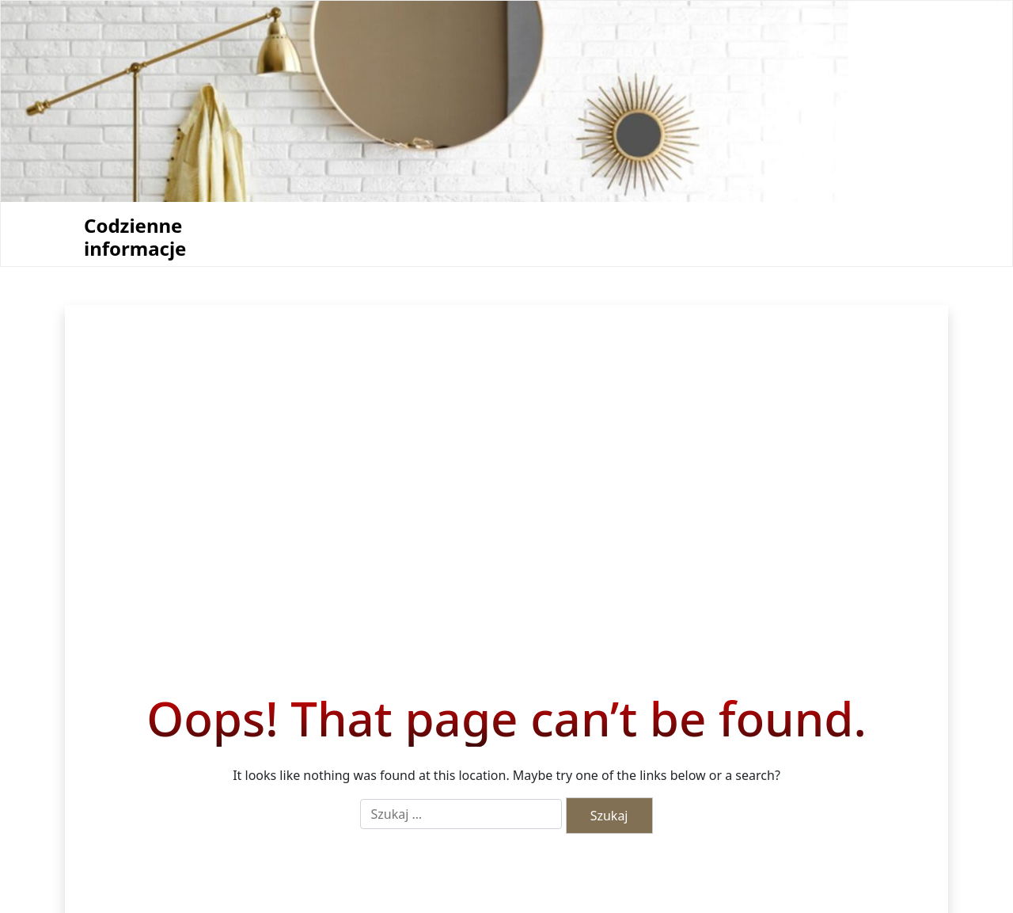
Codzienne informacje (135, 238)
